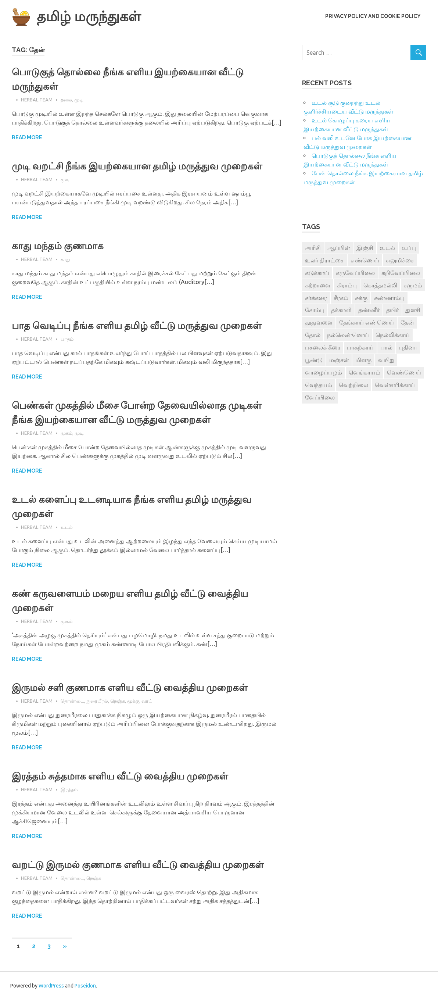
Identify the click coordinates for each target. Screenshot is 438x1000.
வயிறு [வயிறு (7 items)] (386, 359)
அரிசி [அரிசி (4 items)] (313, 247)
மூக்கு (133, 700)
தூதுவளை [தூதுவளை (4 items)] (319, 322)
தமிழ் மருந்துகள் (89, 16)
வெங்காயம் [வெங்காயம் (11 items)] (364, 372)
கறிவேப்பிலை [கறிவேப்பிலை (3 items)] (400, 272)
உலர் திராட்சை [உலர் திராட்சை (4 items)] (324, 260)
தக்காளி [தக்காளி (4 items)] (341, 310)
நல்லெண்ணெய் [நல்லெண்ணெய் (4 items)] (348, 334)
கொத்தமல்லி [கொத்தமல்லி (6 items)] (380, 285)
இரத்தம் (69, 789)
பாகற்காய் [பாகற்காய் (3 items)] (360, 347)
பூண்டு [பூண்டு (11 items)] (314, 359)
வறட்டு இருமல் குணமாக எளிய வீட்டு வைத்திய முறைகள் (137, 864)
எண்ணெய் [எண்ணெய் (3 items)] (365, 260)
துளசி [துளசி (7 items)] (412, 310)
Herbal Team (37, 99)
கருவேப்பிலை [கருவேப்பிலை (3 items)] (355, 272)
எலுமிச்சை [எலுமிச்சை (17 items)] (400, 260)
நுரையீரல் (97, 700)
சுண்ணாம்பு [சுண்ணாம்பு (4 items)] (389, 297)
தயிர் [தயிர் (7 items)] (392, 310)
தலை (66, 99)
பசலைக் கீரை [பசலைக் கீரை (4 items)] (322, 347)
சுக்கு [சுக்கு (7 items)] (361, 297)
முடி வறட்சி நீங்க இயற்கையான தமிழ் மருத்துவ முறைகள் (137, 166)
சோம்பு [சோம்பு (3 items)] (314, 310)
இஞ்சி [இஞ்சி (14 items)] (364, 247)
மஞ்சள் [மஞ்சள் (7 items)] (339, 359)
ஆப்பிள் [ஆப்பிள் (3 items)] (338, 247)
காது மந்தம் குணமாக (58, 245)
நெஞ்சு (117, 700)
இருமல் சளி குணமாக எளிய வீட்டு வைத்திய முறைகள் (129, 687)
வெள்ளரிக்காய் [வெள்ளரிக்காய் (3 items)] (395, 384)
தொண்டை (72, 700)
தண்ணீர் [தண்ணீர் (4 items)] (369, 310)
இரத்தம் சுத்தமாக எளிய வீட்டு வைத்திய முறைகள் (120, 776)
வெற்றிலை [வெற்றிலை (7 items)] (353, 384)
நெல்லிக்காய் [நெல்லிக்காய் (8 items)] (393, 334)
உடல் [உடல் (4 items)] (387, 247)
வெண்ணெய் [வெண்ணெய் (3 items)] (404, 372)
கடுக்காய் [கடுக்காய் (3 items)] (317, 272)
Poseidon (85, 986)
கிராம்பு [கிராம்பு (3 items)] (347, 285)
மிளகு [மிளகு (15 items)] (363, 359)
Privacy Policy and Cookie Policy (373, 16)
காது (65, 259)
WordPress (51, 986)
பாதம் (67, 338)
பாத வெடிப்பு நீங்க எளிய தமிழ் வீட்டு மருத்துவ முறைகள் (136, 325)
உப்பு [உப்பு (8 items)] (409, 247)
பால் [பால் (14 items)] (386, 347)
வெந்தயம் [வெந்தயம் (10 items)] (318, 384)
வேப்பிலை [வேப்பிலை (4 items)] (320, 397)
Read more (27, 137)
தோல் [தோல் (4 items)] (312, 334)
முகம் (66, 433)
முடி (78, 99)
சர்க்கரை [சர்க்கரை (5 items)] (316, 297)
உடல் (67, 527)
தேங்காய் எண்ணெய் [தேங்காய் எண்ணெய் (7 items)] (366, 322)
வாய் (146, 700)
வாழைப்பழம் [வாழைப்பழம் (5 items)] (323, 372)
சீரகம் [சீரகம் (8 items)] (341, 297)
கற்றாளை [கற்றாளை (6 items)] (317, 285)
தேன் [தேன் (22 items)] (407, 322)
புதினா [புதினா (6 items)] (408, 347)
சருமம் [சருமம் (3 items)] (413, 285)
